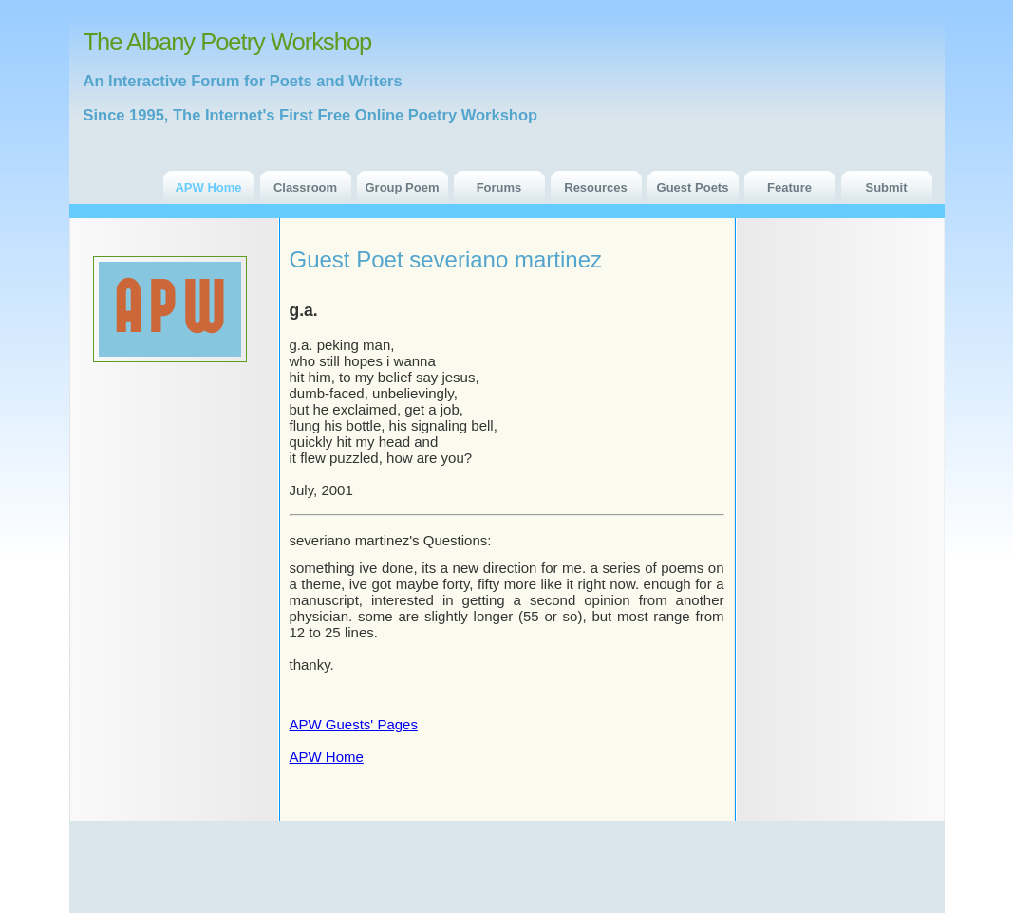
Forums (499, 187)
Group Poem (402, 187)
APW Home (208, 187)
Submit (886, 187)
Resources (595, 187)
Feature (789, 187)
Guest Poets (693, 187)
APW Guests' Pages (354, 724)
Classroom (305, 187)
